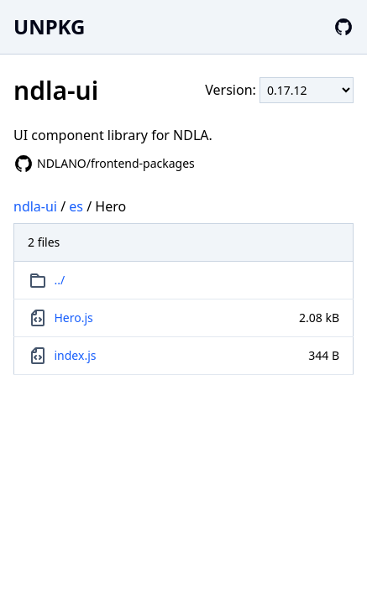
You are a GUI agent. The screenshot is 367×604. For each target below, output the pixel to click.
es (76, 206)
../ (60, 280)
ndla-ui (35, 206)
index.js (76, 355)
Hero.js (74, 317)
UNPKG (49, 26)
